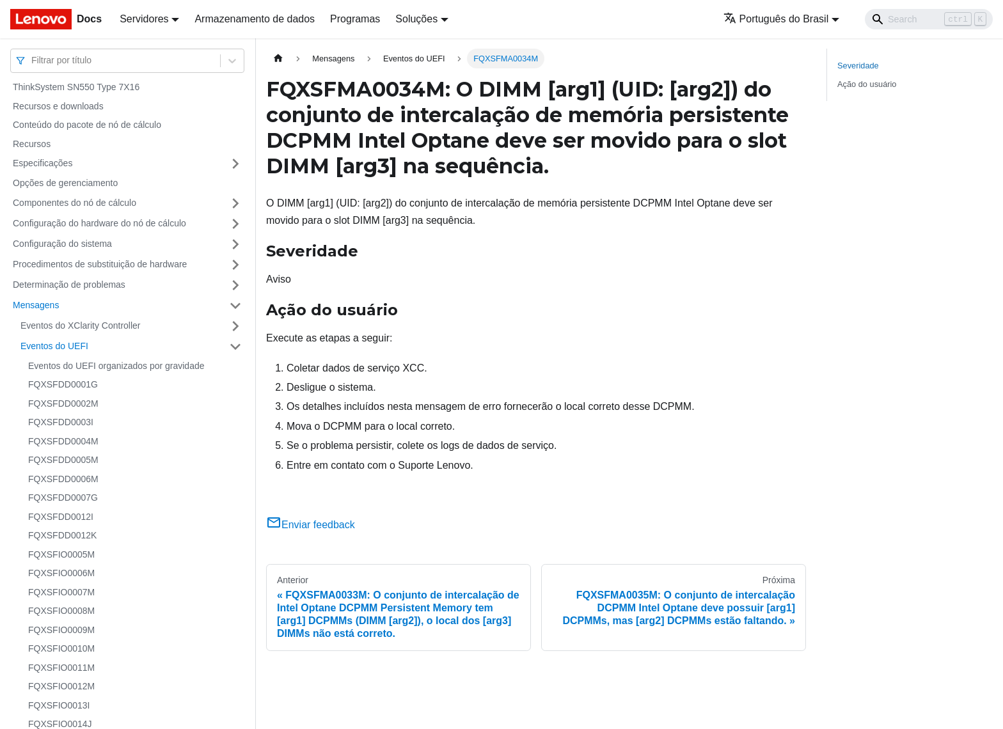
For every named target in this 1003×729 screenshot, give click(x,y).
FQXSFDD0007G (63, 497)
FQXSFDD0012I (60, 517)
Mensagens (36, 305)
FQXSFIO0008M (61, 611)
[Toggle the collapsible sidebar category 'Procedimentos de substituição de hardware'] (235, 265)
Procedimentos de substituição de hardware (100, 264)
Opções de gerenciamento (65, 183)
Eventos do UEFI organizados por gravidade (116, 366)
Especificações (42, 163)
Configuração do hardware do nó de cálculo (99, 223)
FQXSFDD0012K (62, 535)
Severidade (858, 65)
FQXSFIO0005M (61, 554)
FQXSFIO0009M (61, 630)
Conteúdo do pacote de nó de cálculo (87, 125)
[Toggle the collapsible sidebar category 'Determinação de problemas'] (235, 285)
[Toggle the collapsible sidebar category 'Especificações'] (235, 163)
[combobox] (32, 60)
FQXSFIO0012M (61, 686)
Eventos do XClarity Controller (80, 325)
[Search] (929, 19)
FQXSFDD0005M (63, 460)
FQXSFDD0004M (63, 441)
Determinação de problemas (69, 284)
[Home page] (278, 58)
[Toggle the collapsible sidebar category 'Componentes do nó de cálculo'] (235, 203)
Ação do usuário (866, 84)
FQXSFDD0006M (63, 479)
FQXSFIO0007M (61, 592)
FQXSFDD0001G (63, 384)
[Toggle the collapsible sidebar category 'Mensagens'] (235, 305)
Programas (355, 18)
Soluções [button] (416, 18)
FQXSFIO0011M (61, 667)
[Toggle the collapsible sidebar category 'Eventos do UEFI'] (235, 346)
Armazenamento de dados (254, 18)
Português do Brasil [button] (776, 18)
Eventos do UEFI (54, 346)
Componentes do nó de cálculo (74, 203)
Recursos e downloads (58, 106)
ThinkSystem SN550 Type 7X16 (76, 87)
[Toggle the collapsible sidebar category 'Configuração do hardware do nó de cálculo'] (235, 224)
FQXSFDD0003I (60, 422)
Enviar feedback (310, 524)
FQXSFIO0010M (61, 648)
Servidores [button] (144, 18)
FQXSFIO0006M (61, 573)
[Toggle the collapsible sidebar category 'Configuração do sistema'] (235, 244)
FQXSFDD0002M (63, 403)
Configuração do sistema (62, 244)
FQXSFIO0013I (59, 705)
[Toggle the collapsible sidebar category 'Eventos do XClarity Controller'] (235, 326)
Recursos (32, 144)
